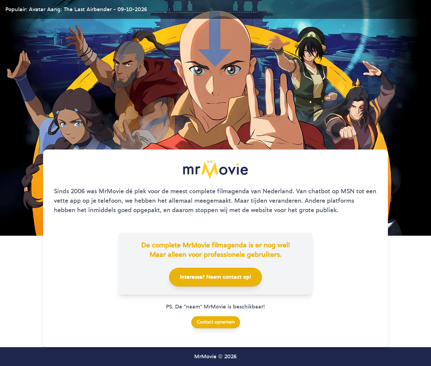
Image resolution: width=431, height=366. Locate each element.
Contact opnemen (216, 322)
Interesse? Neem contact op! (215, 277)
